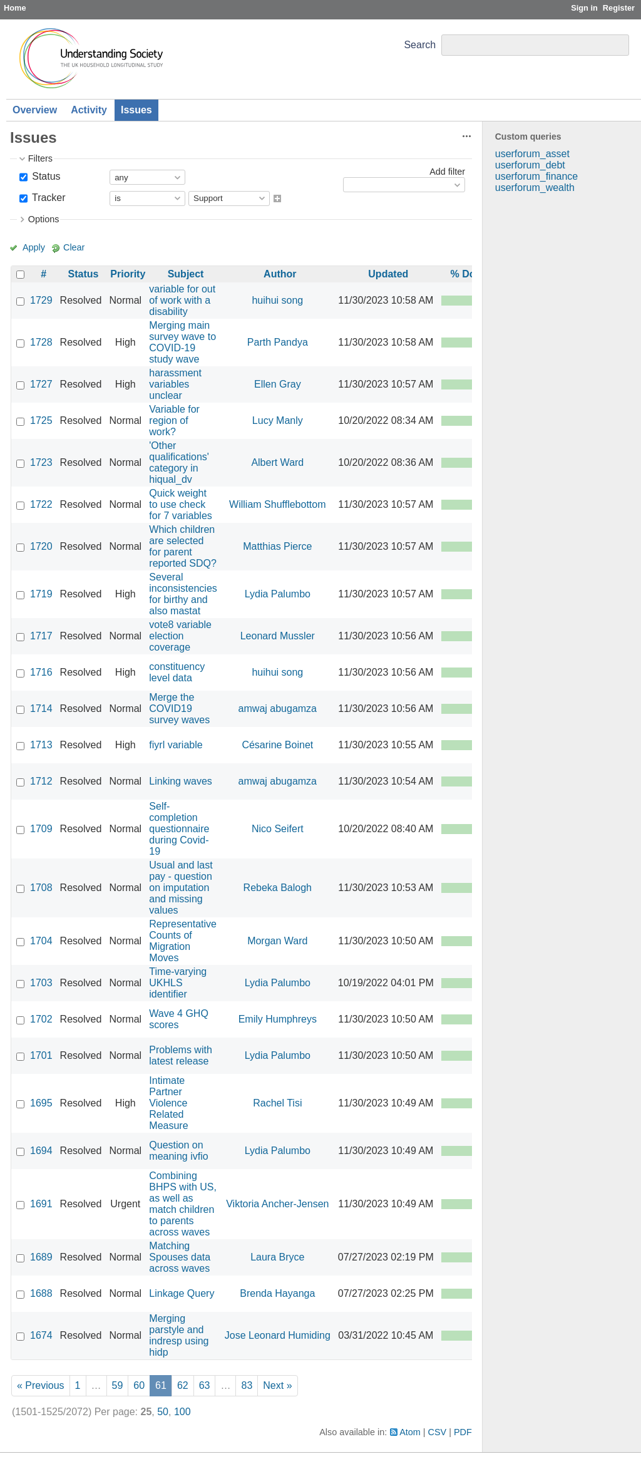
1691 (41, 1204)
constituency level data (177, 672)
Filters (40, 158)
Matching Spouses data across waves (179, 1257)
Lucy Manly (277, 420)
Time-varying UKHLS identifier (178, 982)
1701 (41, 1055)
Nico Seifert (278, 828)
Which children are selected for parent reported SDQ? (183, 546)
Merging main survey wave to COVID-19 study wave (182, 342)
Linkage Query (181, 1293)
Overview (35, 110)
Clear (74, 247)
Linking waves (180, 781)
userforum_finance (536, 176)
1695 (41, 1103)
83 (246, 1385)
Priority (127, 274)
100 (182, 1411)
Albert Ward (277, 462)
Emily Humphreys (277, 1019)
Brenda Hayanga (277, 1293)
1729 (41, 300)
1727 (41, 384)
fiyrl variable (175, 745)
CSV (437, 1432)
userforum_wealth (535, 187)
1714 (41, 708)
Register (619, 8)
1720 (41, 546)
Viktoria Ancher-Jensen (277, 1204)
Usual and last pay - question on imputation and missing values (180, 887)
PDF (463, 1432)
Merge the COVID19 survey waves (179, 708)
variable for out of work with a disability (182, 300)
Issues (136, 110)
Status (45, 176)
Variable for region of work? (174, 420)
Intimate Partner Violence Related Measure (168, 1103)
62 (182, 1385)
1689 (41, 1257)
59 (117, 1385)
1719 (41, 594)
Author (280, 274)
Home (15, 8)
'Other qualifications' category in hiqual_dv (179, 462)
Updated (388, 274)
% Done (468, 274)
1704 (41, 941)
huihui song (277, 300)
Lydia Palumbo (277, 594)
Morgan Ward (277, 941)
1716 (41, 672)
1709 (41, 828)
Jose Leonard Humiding (278, 1335)
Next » (277, 1385)
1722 (41, 504)
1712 (41, 781)
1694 (41, 1150)
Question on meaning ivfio (178, 1151)
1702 (41, 1019)
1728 (41, 342)
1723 (41, 462)
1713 (41, 745)
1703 (41, 982)
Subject (186, 274)
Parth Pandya (277, 342)
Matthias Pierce (277, 546)
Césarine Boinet (277, 745)
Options (43, 219)
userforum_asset (532, 153)
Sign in (584, 8)
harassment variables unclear (175, 384)
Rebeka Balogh (278, 887)
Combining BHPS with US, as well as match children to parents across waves (183, 1203)
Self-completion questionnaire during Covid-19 (179, 829)
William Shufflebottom (277, 504)
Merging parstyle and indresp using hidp (178, 1335)
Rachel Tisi (277, 1103)
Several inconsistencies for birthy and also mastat (183, 594)
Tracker (47, 197)
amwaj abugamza (277, 708)
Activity (89, 110)
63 (204, 1385)
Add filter (447, 172)
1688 (41, 1293)
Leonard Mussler (277, 636)
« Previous (40, 1385)
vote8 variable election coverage (180, 635)
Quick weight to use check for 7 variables (180, 504)
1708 (41, 887)
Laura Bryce (277, 1257)
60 (139, 1385)
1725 (41, 420)
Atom (410, 1432)
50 (162, 1411)
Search (420, 44)
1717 (41, 636)
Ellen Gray (277, 384)
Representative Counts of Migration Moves (183, 941)
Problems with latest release (180, 1055)
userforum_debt (530, 165)
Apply (34, 247)
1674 (41, 1335)
